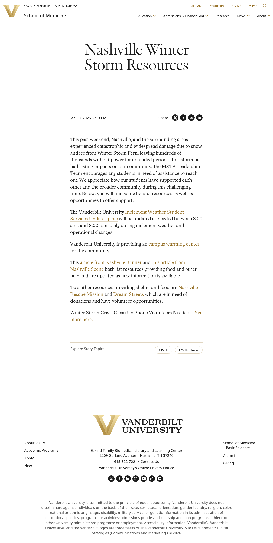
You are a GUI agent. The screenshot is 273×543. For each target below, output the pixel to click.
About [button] (261, 15)
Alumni (196, 6)
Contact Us (149, 461)
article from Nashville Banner (111, 262)
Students (217, 6)
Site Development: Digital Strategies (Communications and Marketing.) (160, 530)
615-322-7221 (125, 461)
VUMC (253, 6)
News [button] (241, 15)
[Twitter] (175, 117)
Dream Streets (128, 294)
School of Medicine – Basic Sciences (239, 445)
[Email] (191, 117)
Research (222, 15)
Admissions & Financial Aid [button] (183, 15)
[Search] (265, 5)
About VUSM (35, 442)
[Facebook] (183, 117)
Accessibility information (165, 522)
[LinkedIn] (199, 117)
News (29, 465)
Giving (236, 6)
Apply (29, 457)
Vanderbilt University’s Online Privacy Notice (136, 467)
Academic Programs (41, 450)
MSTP (163, 350)
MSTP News (189, 350)
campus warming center (174, 244)
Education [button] (144, 15)
